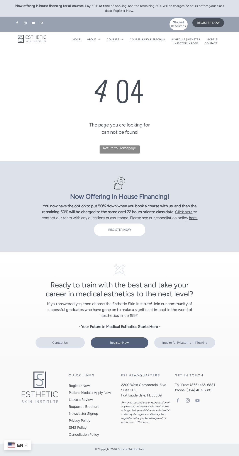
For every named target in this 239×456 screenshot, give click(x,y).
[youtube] (33, 23)
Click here (184, 212)
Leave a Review (81, 400)
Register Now (79, 386)
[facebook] (17, 23)
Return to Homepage (119, 148)
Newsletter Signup (83, 414)
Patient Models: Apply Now (90, 393)
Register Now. (123, 11)
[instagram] (25, 23)
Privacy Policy (79, 420)
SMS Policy (77, 427)
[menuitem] (76, 39)
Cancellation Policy (84, 434)
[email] (41, 23)
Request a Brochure (84, 407)
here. (193, 217)
